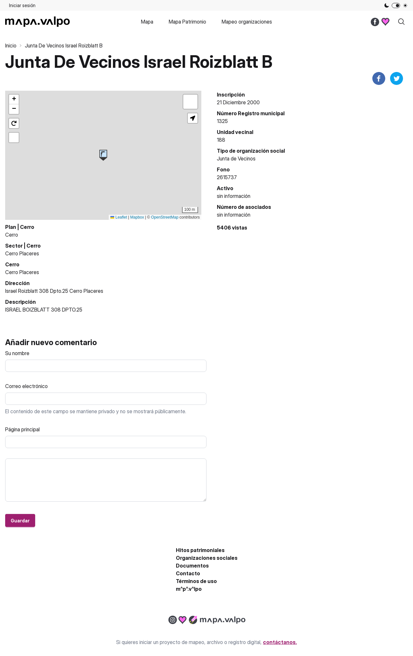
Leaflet (118, 217)
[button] (103, 155)
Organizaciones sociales (206, 558)
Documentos (192, 565)
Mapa (147, 21)
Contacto (188, 573)
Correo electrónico (26, 386)
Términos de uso (196, 581)
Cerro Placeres (22, 253)
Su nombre (17, 353)
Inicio (10, 45)
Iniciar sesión (22, 5)
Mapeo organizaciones (247, 21)
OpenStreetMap (164, 217)
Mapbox (137, 217)
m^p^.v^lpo (189, 589)
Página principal (22, 429)
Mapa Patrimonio (187, 21)
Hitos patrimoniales (200, 550)
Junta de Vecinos (236, 158)
